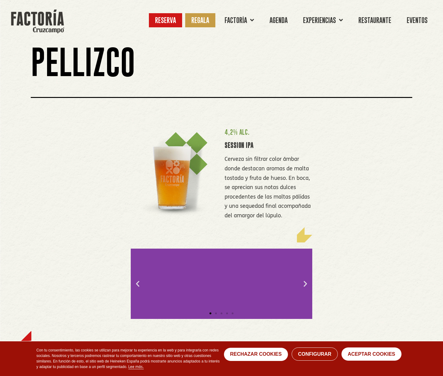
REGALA (200, 20)
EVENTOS (417, 20)
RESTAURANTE (374, 20)
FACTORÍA (239, 20)
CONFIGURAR (314, 354)
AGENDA (278, 20)
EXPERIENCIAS (323, 20)
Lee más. (136, 367)
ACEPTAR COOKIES (371, 354)
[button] (210, 313)
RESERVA (165, 20)
